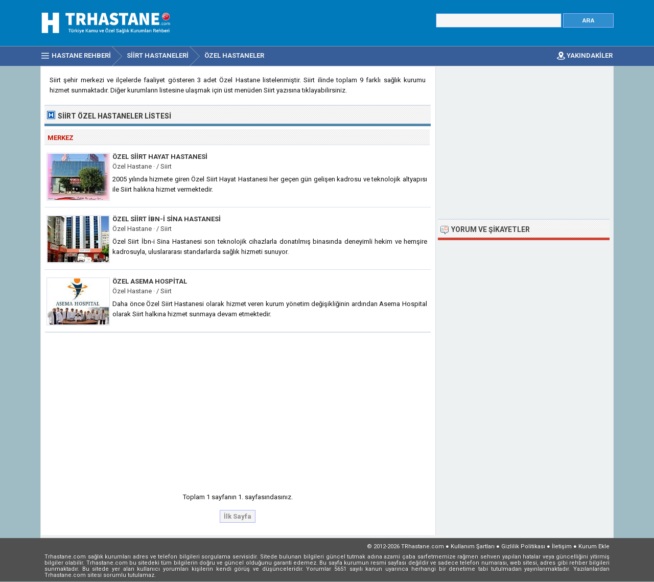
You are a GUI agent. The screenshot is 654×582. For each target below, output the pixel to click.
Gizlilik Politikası (523, 546)
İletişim (562, 546)
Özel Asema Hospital (149, 281)
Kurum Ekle (594, 546)
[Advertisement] (238, 409)
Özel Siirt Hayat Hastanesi (159, 156)
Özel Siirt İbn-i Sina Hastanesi (166, 219)
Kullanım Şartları (473, 546)
